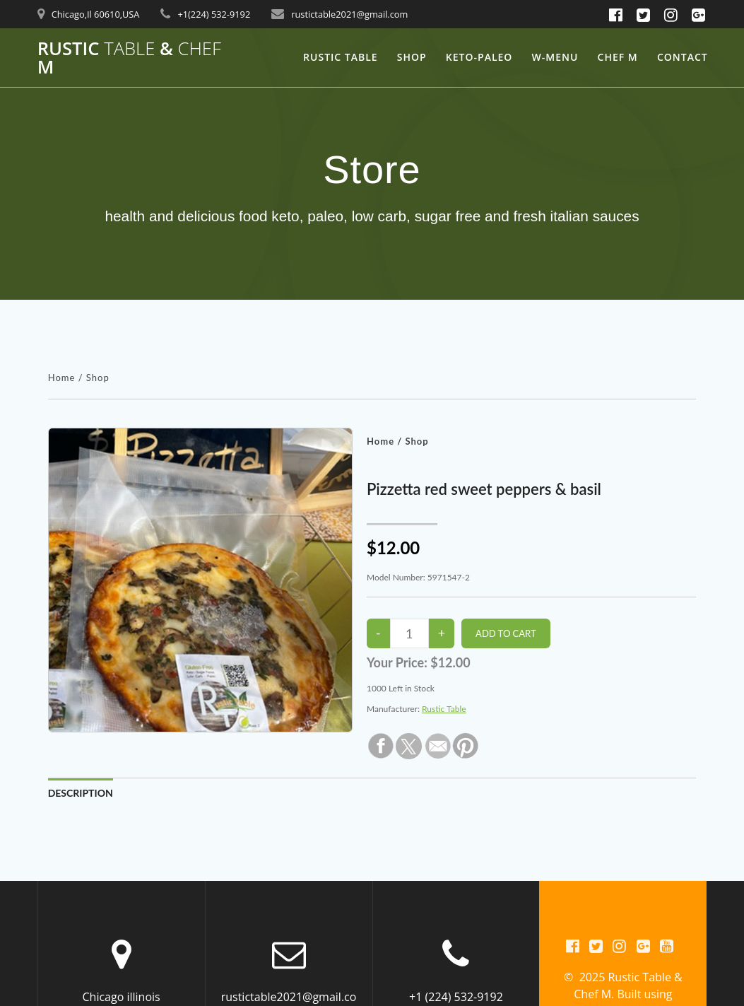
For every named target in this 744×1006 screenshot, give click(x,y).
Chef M (618, 57)
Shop (412, 57)
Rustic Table (340, 57)
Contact (682, 57)
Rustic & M (129, 58)
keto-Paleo (479, 57)
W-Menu (555, 57)
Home (62, 377)
